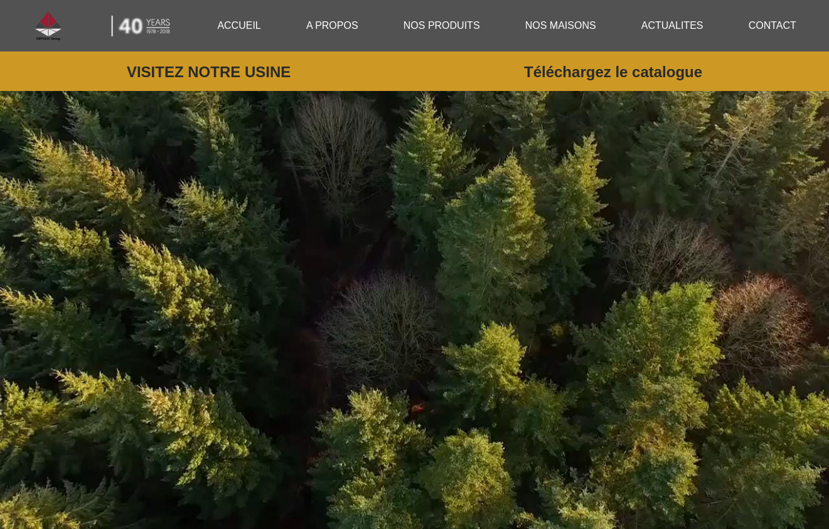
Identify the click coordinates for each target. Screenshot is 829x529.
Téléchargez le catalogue (613, 71)
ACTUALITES (672, 25)
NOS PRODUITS (442, 25)
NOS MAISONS (560, 25)
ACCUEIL (238, 25)
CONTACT (772, 25)
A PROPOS (332, 25)
